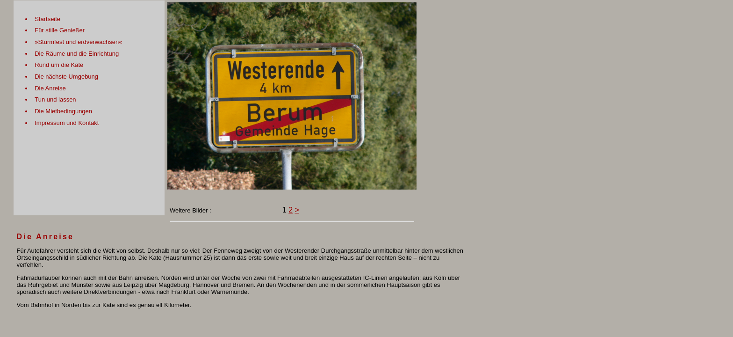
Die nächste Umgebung (66, 76)
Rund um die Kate (59, 64)
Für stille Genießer (60, 30)
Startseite (47, 18)
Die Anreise (50, 88)
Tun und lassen (55, 99)
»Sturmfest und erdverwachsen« (78, 41)
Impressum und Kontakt (67, 122)
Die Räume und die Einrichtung (77, 53)
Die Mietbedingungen (63, 111)
